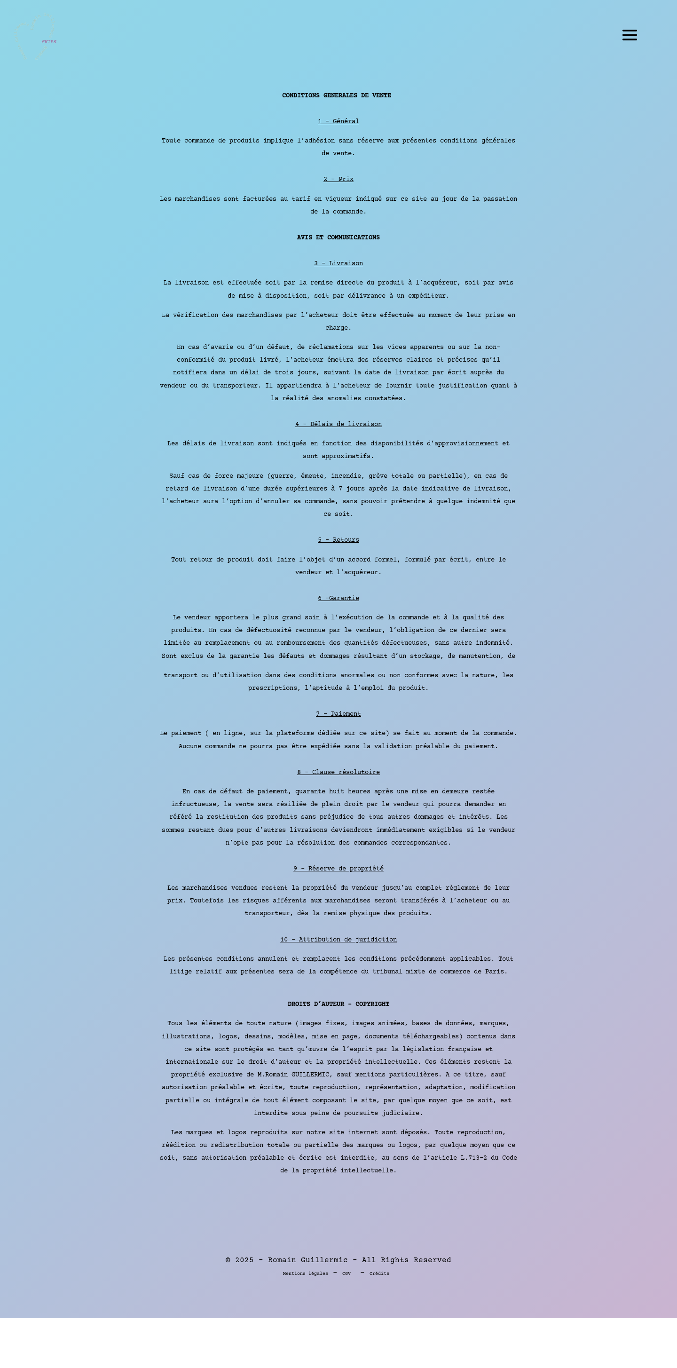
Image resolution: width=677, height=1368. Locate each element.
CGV (346, 1273)
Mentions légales (305, 1273)
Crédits (379, 1273)
